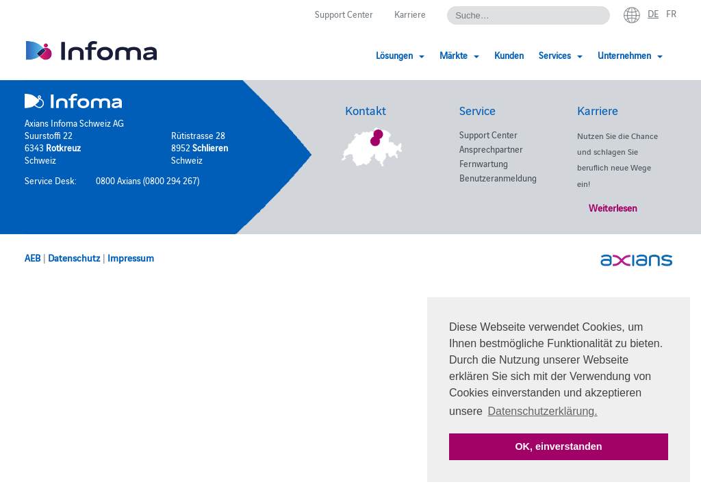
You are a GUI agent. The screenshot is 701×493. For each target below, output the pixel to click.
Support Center (344, 14)
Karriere (410, 14)
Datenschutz (74, 257)
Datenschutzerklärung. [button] (543, 411)
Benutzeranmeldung (498, 177)
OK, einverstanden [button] (558, 446)
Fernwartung (483, 163)
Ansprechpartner (491, 148)
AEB (32, 257)
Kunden (509, 55)
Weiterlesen (613, 207)
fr (671, 13)
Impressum (130, 257)
